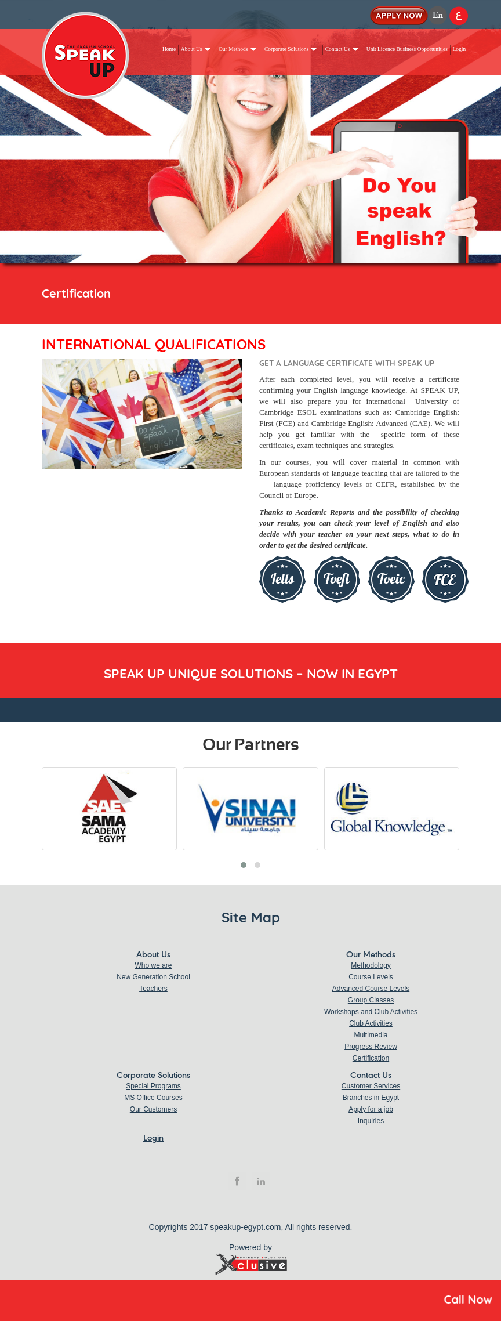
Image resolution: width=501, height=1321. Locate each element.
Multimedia (370, 1035)
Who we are (153, 965)
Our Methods (233, 49)
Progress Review (370, 1047)
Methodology (371, 965)
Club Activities (371, 1023)
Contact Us (337, 49)
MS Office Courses (153, 1098)
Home (169, 49)
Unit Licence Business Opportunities (407, 49)
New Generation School (153, 977)
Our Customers (153, 1109)
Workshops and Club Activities (371, 1012)
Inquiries (371, 1121)
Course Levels (370, 977)
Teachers (153, 989)
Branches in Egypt (371, 1098)
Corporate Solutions (286, 49)
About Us (191, 49)
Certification (371, 1058)
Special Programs (153, 1086)
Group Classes (371, 1000)
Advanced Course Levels (370, 989)
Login (459, 49)
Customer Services (371, 1086)
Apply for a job (370, 1109)
